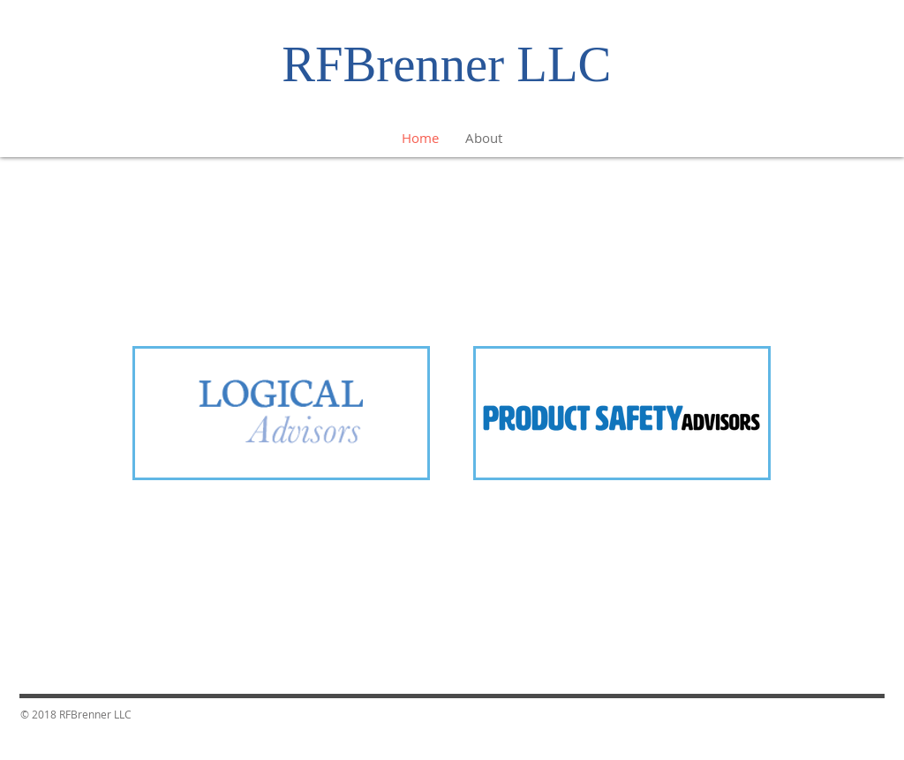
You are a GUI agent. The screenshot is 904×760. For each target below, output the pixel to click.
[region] (281, 416)
